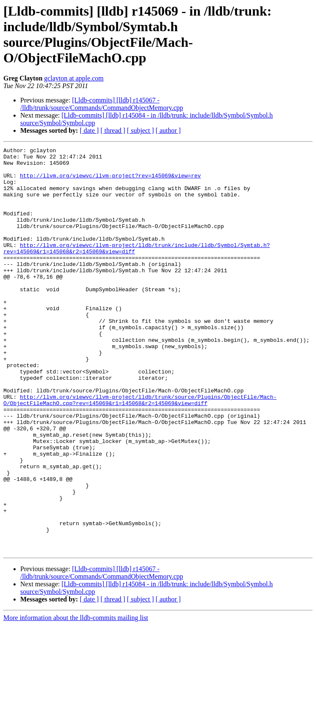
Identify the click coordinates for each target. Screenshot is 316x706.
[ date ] (89, 130)
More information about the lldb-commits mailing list (75, 698)
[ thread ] (112, 130)
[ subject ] (140, 130)
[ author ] (168, 130)
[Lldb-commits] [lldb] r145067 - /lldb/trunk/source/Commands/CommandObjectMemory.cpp (101, 104)
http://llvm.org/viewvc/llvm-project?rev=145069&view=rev (110, 181)
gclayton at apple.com (74, 78)
